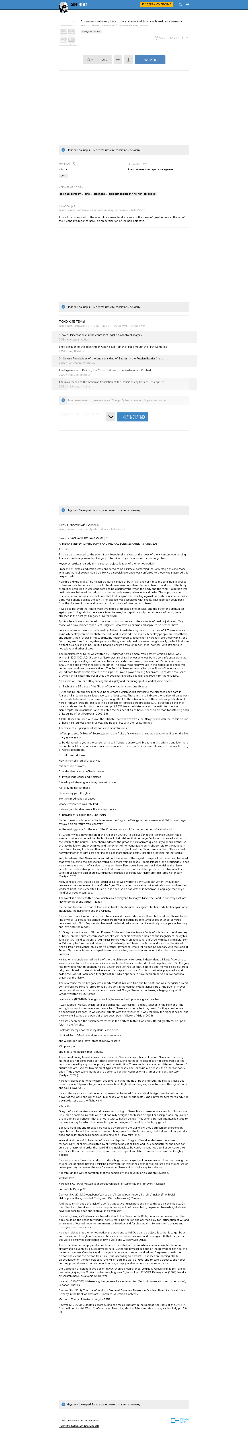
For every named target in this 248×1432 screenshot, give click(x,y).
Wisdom (63, 169)
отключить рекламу (128, 150)
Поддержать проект (156, 4)
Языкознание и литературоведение (150, 169)
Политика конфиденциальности (79, 1425)
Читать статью (132, 417)
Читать (150, 60)
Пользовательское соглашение (79, 1420)
